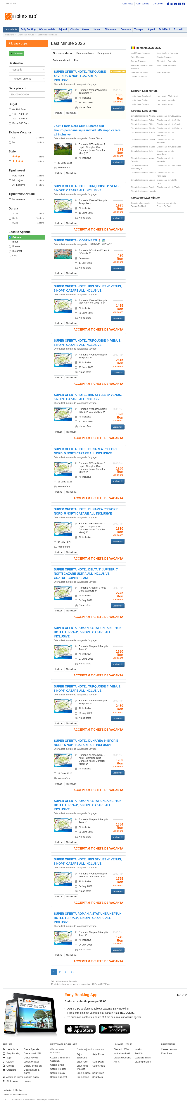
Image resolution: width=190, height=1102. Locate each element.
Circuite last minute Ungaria (143, 191)
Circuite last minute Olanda (169, 165)
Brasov (14, 246)
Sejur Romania (137, 57)
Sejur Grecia (98, 1059)
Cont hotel (158, 3)
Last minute (11, 29)
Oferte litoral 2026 (32, 1047)
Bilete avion (111, 29)
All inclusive (26, 185)
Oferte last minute (26, 35)
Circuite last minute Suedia (143, 187)
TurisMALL (164, 29)
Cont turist (127, 3)
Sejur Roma (98, 1047)
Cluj (12, 255)
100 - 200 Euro (18, 114)
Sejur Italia (97, 1070)
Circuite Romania (164, 57)
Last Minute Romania (140, 53)
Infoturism (21, 16)
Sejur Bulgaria (84, 1066)
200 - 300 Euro (18, 118)
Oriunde (15, 237)
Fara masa (26, 175)
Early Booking (28, 29)
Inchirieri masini (31, 1070)
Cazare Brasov (57, 1066)
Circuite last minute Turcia (168, 187)
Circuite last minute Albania (143, 116)
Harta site (7, 1083)
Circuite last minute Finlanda (169, 128)
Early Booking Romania (167, 53)
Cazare (85, 29)
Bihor (13, 241)
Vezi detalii (117, 108)
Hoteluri (97, 29)
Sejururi (62, 29)
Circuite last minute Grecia (143, 139)
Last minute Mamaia (166, 100)
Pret (76, 60)
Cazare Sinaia (57, 1058)
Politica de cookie (11, 1098)
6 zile (26, 218)
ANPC (117, 1055)
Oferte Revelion (31, 1051)
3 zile (26, 213)
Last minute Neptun (139, 104)
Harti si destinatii (122, 1047)
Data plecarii (104, 53)
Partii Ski (139, 1047)
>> (72, 972)
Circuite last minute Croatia (169, 124)
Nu (26, 142)
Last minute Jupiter (139, 100)
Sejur (7, 1051)
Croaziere (126, 29)
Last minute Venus (165, 104)
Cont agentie (143, 3)
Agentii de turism (13, 1070)
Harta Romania (163, 72)
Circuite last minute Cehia (168, 120)
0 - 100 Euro (17, 109)
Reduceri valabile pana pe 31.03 (85, 994)
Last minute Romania (47, 35)
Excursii (178, 29)
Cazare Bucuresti (58, 1070)
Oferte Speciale (31, 1042)
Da (26, 137)
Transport (139, 29)
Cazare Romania (138, 61)
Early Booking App (81, 988)
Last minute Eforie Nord (167, 96)
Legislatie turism (143, 1051)
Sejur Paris (82, 1055)
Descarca (80, 1022)
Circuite (74, 29)
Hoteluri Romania (139, 76)
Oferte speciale (47, 29)
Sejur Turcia (98, 1066)
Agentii (152, 29)
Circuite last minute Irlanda (143, 147)
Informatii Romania (139, 72)
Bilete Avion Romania (166, 61)
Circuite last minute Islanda (169, 147)
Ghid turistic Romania (166, 65)
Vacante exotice (31, 1055)
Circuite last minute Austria (169, 116)
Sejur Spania (83, 1070)
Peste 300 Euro (19, 123)
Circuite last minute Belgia (142, 120)
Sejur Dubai (98, 1055)
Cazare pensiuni (143, 1055)
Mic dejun (26, 180)
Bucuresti (15, 251)
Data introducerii (61, 60)
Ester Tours (166, 1047)
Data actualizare (85, 53)
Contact (18, 1083)
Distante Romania (122, 1051)
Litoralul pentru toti (33, 1059)
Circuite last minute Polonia (143, 172)
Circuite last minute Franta (143, 132)
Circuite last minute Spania (143, 180)
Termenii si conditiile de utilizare (17, 1095)
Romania (17, 53)
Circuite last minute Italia (142, 151)
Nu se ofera (26, 199)
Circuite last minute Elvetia (143, 128)
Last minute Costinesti (141, 96)
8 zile (26, 222)
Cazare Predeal (58, 1062)
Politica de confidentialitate (15, 1088)
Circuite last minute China (142, 124)
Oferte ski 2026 (121, 1042)
